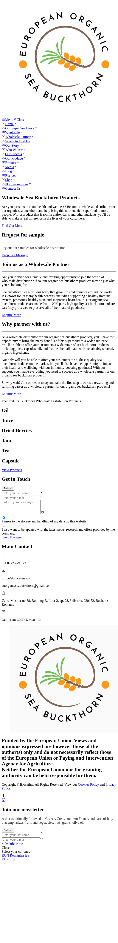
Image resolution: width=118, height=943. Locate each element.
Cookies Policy (89, 787)
